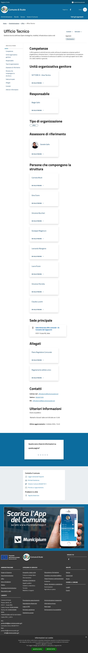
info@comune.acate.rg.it (11, 633)
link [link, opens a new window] (60, 645)
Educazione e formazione (51, 572)
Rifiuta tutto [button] (51, 649)
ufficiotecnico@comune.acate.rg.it (48, 394)
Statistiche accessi (28, 613)
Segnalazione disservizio (30, 603)
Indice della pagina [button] (11, 45)
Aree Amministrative (7, 576)
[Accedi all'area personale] (78, 2)
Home (5, 23)
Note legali (47, 606)
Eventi (68, 590)
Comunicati (69, 576)
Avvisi (68, 579)
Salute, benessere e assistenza (53, 584)
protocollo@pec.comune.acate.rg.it (11, 623)
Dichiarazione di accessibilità (52, 610)
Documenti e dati (6, 591)
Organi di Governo (6, 572)
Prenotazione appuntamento (31, 600)
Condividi (69, 32)
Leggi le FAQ (26, 606)
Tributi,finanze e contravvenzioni (54, 579)
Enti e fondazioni (6, 582)
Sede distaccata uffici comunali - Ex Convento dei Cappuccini (47, 328)
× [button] (86, 637)
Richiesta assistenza (29, 610)
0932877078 (39, 397)
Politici (3, 585)
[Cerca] (85, 10)
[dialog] (44, 644)
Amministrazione (14, 23)
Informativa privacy (50, 603)
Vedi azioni (78, 32)
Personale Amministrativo (8, 588)
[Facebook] (69, 9)
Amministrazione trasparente (53, 600)
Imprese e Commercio (29, 580)
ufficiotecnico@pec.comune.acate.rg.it (44, 401)
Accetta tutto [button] (37, 649)
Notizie (68, 572)
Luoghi (68, 587)
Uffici (22, 23)
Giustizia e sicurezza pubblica (52, 575)
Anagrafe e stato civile (29, 572)
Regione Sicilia (5, 2)
